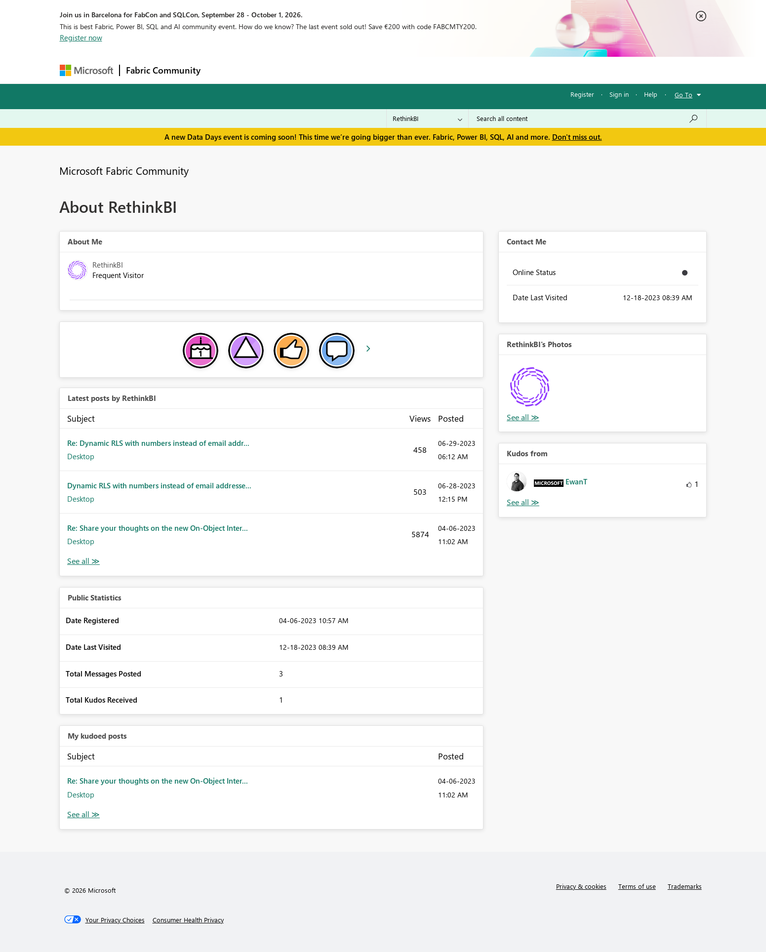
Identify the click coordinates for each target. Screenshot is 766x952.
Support (474, 70)
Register (582, 94)
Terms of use (637, 886)
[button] (530, 386)
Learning (433, 70)
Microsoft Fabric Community (124, 170)
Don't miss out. (577, 137)
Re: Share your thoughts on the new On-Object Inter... (157, 528)
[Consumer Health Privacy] (188, 920)
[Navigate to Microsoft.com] (86, 70)
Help (650, 94)
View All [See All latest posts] (83, 561)
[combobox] (587, 118)
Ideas (307, 70)
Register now (81, 37)
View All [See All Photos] (523, 417)
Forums (223, 70)
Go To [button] (683, 94)
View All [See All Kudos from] (523, 502)
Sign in (619, 94)
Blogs (395, 70)
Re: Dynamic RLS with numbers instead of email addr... (158, 443)
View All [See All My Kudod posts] (83, 814)
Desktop (80, 456)
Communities (350, 70)
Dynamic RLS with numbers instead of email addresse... (159, 485)
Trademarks (685, 886)
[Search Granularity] (427, 118)
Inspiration (266, 70)
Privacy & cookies (581, 886)
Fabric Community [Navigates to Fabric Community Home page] (163, 70)
